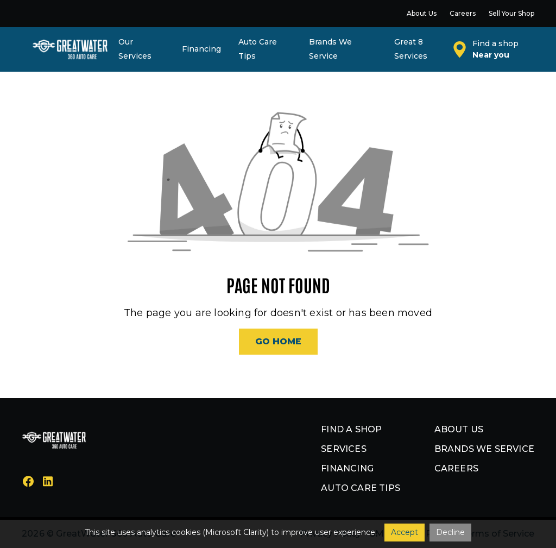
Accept (404, 532)
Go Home (278, 341)
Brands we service (484, 449)
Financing (347, 468)
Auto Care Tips (360, 488)
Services (344, 449)
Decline (450, 532)
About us (459, 429)
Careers (456, 468)
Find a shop (351, 429)
